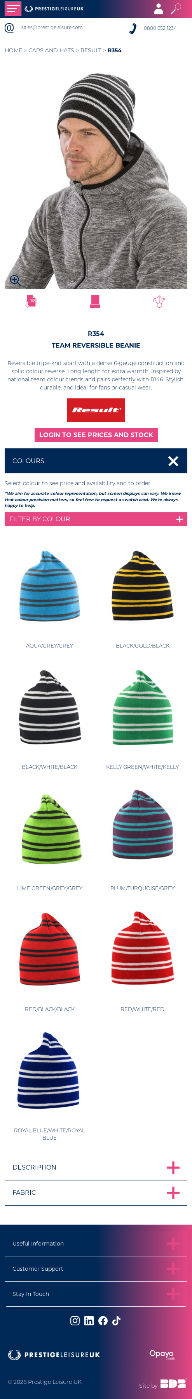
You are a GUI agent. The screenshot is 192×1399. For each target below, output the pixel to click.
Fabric (24, 1192)
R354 (115, 50)
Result (90, 51)
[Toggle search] (176, 8)
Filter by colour (39, 519)
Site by (163, 1383)
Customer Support (37, 1268)
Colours (28, 461)
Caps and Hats (51, 51)
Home (13, 51)
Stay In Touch (30, 1293)
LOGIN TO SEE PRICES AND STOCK (96, 435)
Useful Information (38, 1243)
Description (34, 1167)
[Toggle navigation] (13, 9)
